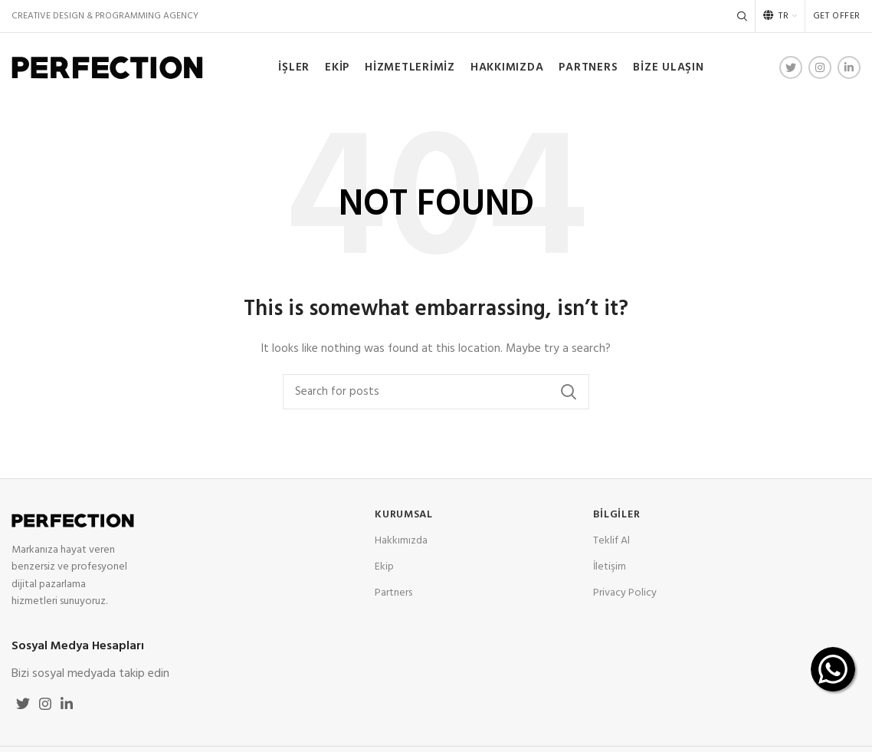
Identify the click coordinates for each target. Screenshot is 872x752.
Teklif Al (611, 541)
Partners (393, 593)
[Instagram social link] (819, 67)
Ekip (384, 567)
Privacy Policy (625, 593)
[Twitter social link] (790, 67)
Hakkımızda (401, 541)
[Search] (742, 16)
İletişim (609, 567)
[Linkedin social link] (849, 67)
